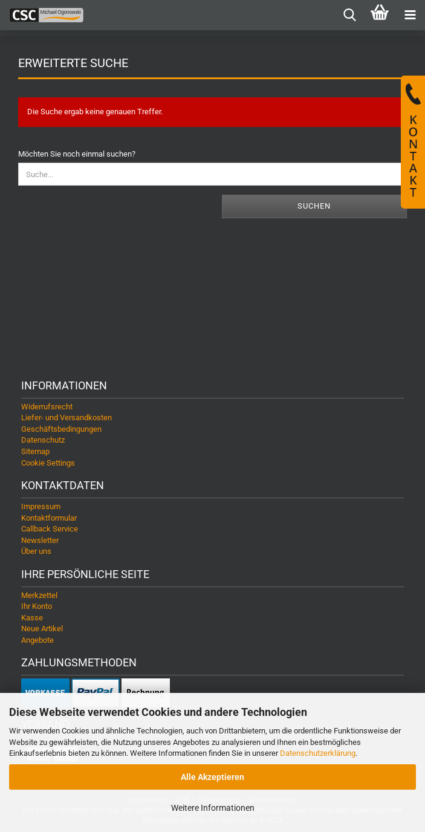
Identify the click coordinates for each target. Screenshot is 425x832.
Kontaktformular (49, 517)
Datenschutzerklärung (317, 753)
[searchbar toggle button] (349, 15)
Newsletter (40, 540)
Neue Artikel (42, 628)
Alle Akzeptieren (212, 777)
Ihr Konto (36, 606)
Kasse (32, 617)
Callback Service (49, 528)
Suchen (314, 205)
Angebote (37, 640)
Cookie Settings (48, 462)
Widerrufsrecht (47, 406)
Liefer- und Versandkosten (66, 417)
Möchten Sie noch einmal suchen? (76, 153)
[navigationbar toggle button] (410, 15)
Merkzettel (39, 595)
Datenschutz (43, 439)
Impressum (40, 506)
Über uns (36, 551)
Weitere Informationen (213, 808)
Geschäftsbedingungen (61, 429)
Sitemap (35, 451)
